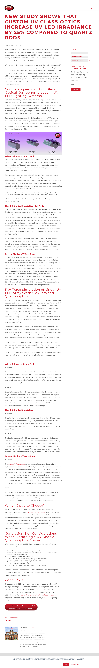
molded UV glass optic (16, 464)
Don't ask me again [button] (75, 664)
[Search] (92, 8)
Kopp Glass (10, 45)
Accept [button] (66, 664)
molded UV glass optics (37, 512)
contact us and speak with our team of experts (38, 595)
